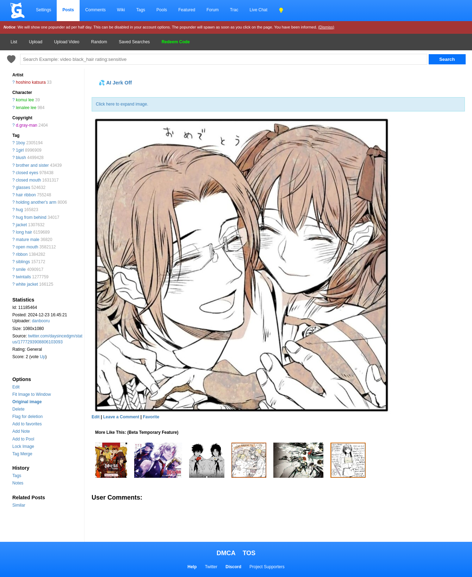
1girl (20, 150)
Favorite (151, 416)
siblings (23, 261)
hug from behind (31, 217)
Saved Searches (134, 41)
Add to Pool (23, 439)
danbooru (41, 320)
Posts (68, 9)
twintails (23, 276)
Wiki (121, 9)
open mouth (27, 247)
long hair (24, 232)
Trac (234, 9)
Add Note (21, 431)
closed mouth (28, 180)
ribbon (21, 254)
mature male (27, 239)
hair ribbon (26, 194)
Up (42, 356)
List (14, 41)
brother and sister (32, 165)
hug (19, 209)
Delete (18, 409)
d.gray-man (26, 125)
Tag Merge (22, 453)
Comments (95, 9)
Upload (35, 41)
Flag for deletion (27, 416)
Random (99, 41)
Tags (140, 9)
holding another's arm (36, 202)
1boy (20, 142)
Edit (16, 387)
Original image (27, 401)
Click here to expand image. (122, 104)
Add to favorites (27, 423)
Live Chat (258, 9)
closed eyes (27, 172)
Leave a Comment (121, 416)
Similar (18, 505)
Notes (17, 483)
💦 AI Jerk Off (115, 82)
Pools (161, 9)
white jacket (27, 284)
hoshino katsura (31, 82)
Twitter (211, 566)
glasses (23, 187)
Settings (43, 9)
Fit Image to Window (31, 394)
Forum (212, 9)
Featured (186, 9)
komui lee (25, 99)
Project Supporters (266, 566)
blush (21, 157)
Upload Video (66, 41)
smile (21, 269)
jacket (21, 224)
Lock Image (23, 446)
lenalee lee (26, 107)
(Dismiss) (326, 27)
